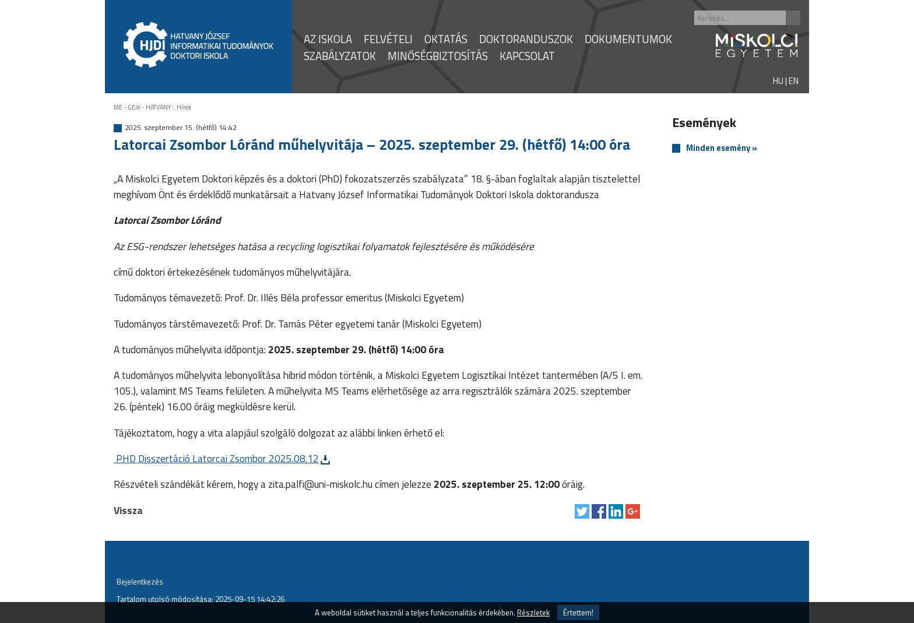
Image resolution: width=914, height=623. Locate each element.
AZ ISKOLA (328, 39)
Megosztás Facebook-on (599, 511)
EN (794, 80)
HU (778, 80)
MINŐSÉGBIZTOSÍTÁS (438, 56)
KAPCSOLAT (527, 56)
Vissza (128, 510)
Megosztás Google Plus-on (632, 511)
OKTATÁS (445, 39)
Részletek (533, 612)
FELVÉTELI (388, 39)
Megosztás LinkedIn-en (616, 511)
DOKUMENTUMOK (628, 39)
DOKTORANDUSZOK (526, 39)
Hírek (184, 107)
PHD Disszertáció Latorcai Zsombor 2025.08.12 (216, 458)
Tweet (582, 511)
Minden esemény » (721, 148)
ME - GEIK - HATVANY (142, 107)
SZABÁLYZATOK (340, 56)
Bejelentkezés (140, 581)
